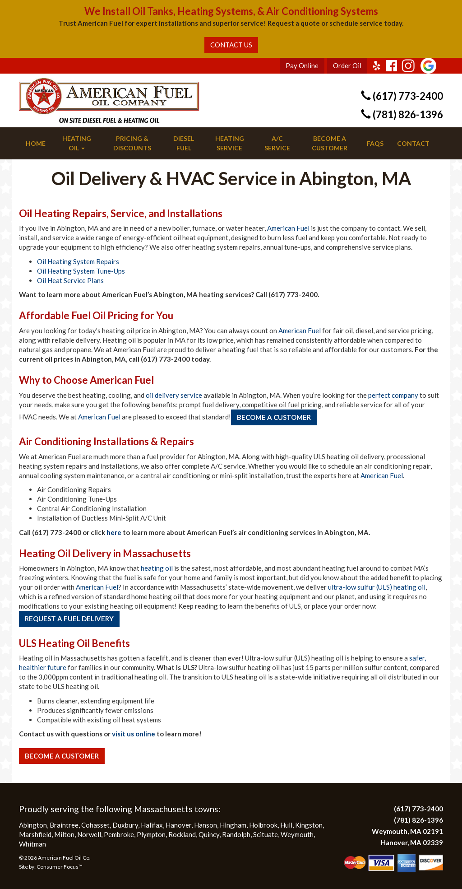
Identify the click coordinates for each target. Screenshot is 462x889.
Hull (286, 825)
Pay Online (302, 65)
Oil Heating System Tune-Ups (81, 271)
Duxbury (125, 825)
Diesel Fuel (183, 143)
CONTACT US (231, 45)
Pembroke (119, 834)
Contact (413, 143)
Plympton (151, 834)
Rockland (182, 834)
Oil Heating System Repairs (78, 261)
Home (36, 143)
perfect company (393, 395)
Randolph (236, 834)
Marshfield (35, 834)
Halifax (152, 825)
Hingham (233, 825)
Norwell (89, 834)
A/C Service (277, 143)
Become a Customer (329, 143)
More (27, 773)
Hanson (205, 825)
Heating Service (229, 143)
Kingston (309, 825)
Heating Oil (76, 143)
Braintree (64, 825)
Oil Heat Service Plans (70, 280)
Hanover (178, 825)
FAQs (375, 143)
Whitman (32, 844)
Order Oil (347, 65)
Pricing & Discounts (132, 143)
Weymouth (297, 834)
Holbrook (263, 825)
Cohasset (95, 825)
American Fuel (288, 228)
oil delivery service (174, 395)
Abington (33, 825)
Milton (64, 834)
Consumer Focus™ (60, 866)
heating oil (157, 568)
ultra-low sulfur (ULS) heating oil (376, 587)
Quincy (209, 834)
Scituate (265, 834)
